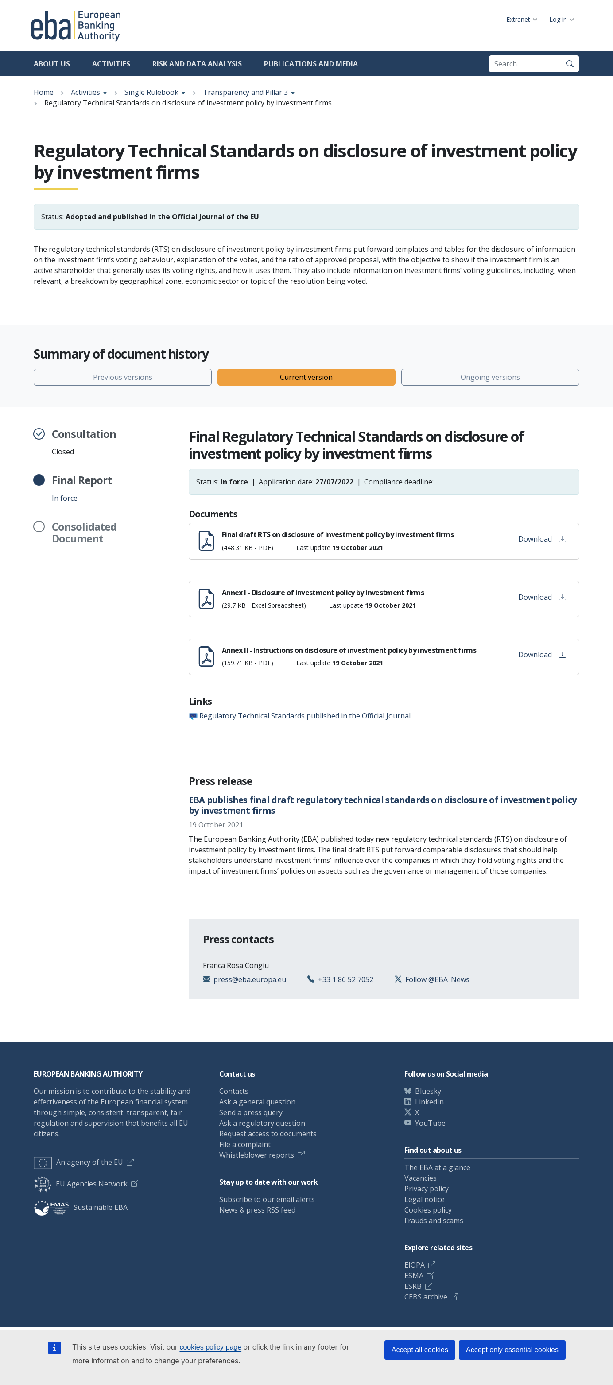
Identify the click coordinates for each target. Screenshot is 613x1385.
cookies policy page (210, 1347)
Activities (111, 64)
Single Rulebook (151, 92)
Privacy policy (426, 1189)
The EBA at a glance (437, 1167)
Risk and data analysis (197, 64)
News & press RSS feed (257, 1210)
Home (44, 92)
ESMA (413, 1275)
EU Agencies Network (81, 1184)
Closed (84, 442)
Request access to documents (268, 1134)
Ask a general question (257, 1102)
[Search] (570, 63)
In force (82, 488)
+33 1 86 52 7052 (345, 979)
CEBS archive (425, 1297)
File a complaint (245, 1144)
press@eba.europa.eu (249, 979)
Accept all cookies (420, 1350)
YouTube (430, 1123)
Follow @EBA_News (437, 979)
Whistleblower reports (256, 1155)
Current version (306, 377)
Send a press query (251, 1112)
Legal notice (424, 1199)
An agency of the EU (78, 1162)
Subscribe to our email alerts (267, 1199)
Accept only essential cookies (512, 1350)
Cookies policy (428, 1210)
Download (542, 539)
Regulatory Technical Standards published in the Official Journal (305, 716)
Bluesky (428, 1091)
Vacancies (420, 1178)
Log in (558, 19)
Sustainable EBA (81, 1207)
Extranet (518, 19)
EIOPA (414, 1265)
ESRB (413, 1286)
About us (52, 64)
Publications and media (311, 64)
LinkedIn (429, 1102)
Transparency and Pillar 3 (245, 92)
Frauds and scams (433, 1220)
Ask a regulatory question (262, 1123)
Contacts (233, 1091)
